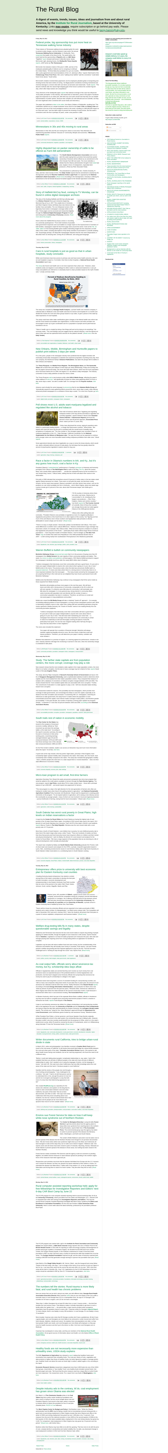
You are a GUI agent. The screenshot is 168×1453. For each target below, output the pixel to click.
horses (57, 121)
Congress (49, 186)
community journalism (46, 651)
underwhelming (53, 467)
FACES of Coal (50, 1405)
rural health (71, 343)
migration (56, 142)
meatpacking (65, 186)
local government (46, 1033)
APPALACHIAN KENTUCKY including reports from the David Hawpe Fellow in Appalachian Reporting (118, 204)
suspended (39, 55)
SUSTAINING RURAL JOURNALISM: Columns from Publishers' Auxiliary (117, 147)
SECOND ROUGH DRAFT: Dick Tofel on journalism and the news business (118, 209)
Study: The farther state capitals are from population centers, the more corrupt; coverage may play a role (63, 661)
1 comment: (68, 452)
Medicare (65, 343)
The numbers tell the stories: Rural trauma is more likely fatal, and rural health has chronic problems (65, 1288)
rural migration (69, 142)
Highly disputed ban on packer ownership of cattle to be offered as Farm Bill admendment (65, 149)
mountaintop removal (70, 1438)
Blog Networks (116, 264)
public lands (86, 1177)
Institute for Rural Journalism (74, 23)
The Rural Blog (57, 9)
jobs (57, 769)
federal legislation (57, 186)
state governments (61, 958)
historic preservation (46, 242)
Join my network (117, 273)
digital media (44, 399)
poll (61, 455)
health (45, 1383)
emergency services (46, 1342)
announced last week (61, 554)
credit (48, 806)
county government (68, 1032)
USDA (61, 121)
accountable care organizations (49, 343)
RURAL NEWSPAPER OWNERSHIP (117, 161)
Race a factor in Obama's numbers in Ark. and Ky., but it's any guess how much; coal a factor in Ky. (66, 462)
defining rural (44, 1109)
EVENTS (109, 241)
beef (42, 186)
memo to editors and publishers (53, 558)
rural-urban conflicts (76, 1109)
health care (54, 1342)
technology (55, 1281)
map (41, 534)
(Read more (45, 1423)
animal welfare (44, 121)
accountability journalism (47, 712)
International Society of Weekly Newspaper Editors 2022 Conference (119, 187)
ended (94, 163)
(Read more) (60, 177)
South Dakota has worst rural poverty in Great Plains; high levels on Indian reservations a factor (66, 814)
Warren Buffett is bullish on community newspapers (62, 550)
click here (56, 750)
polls (68, 544)
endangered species (66, 1177)
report (44, 59)
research (81, 712)
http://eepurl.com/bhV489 (112, 119)
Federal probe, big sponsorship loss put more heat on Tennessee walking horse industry (64, 43)
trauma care (82, 1342)
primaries (78, 467)
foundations (67, 1279)
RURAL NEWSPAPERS (114, 164)
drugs (48, 455)
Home (67, 1446)
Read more (87, 333)
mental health (65, 860)
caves (58, 1177)
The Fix (81, 469)
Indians (60, 860)
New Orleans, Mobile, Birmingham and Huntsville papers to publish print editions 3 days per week (67, 350)
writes (68, 1295)
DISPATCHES (111, 232)
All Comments (111, 130)
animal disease (44, 1177)
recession (84, 1438)
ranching (71, 186)
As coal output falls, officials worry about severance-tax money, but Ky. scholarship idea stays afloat (64, 965)
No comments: (69, 118)
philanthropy (40, 1281)
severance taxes (64, 1033)
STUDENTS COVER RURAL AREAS (117, 214)
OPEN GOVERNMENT (113, 227)
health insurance (62, 1342)
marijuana (57, 455)
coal (48, 544)
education (88, 1032)
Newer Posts (40, 1446)
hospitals (59, 343)
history (53, 242)
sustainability (58, 806)
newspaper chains (58, 399)
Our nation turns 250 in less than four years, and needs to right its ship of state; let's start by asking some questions (119, 218)
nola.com (50, 379)
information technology (77, 1279)
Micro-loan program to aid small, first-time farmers (62, 775)
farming (52, 455)
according (84, 702)
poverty (81, 860)
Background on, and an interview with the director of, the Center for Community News (119, 249)
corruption (56, 712)
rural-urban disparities (89, 860)
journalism (50, 399)
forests (80, 1177)
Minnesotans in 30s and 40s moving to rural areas (62, 126)
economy (53, 769)
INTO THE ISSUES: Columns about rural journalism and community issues (118, 151)
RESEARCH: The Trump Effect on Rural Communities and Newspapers (118, 174)
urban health (77, 343)
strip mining (90, 1438)
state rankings (62, 769)
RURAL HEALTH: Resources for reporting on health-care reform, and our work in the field (119, 196)
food (42, 1383)
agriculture (43, 455)
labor (59, 1438)
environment (75, 1177)
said (50, 377)
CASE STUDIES (111, 230)
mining (53, 1033)
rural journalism (79, 651)
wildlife (91, 1177)
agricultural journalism (46, 1279)
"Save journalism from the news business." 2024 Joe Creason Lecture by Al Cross (119, 166)
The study (39, 266)
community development (47, 142)
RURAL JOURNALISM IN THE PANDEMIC (119, 181)
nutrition (49, 1383)
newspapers (59, 242)
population (62, 142)
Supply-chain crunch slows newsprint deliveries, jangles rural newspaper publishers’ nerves (117, 245)
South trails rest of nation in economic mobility (60, 718)
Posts (109, 127)
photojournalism (58, 1109)
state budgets (52, 958)
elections (52, 544)
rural (120, 270)
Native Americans (74, 860)
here (96, 391)
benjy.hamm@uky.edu (112, 30)
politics (64, 544)
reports (38, 63)
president (72, 544)
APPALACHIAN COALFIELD (115, 212)
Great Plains (54, 860)
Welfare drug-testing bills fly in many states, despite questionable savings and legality (62, 927)
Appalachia (43, 544)
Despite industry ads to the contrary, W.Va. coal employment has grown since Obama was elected (67, 1390)
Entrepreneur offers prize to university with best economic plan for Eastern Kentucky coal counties (66, 870)
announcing (67, 387)
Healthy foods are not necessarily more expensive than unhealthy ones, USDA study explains (64, 1350)
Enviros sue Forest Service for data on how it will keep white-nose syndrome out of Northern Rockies (64, 1116)
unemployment (40, 1440)
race (76, 544)
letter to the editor (58, 104)
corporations (52, 121)
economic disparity (45, 769)
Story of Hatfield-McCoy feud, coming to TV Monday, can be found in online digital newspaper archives (67, 193)
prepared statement (42, 570)
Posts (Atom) (47, 1449)
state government (88, 712)
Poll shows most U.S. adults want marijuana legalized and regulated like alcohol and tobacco (66, 406)
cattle (45, 186)
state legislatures (71, 958)
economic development (79, 1032)
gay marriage (58, 544)
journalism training (88, 1279)
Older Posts (95, 1446)
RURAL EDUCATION (113, 222)
